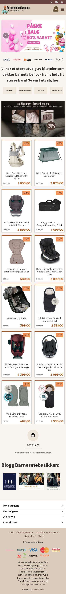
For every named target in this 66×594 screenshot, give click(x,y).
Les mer (42, 584)
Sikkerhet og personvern (48, 532)
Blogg (41, 535)
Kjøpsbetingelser (24, 532)
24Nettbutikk (38, 589)
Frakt (11, 532)
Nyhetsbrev (30, 535)
